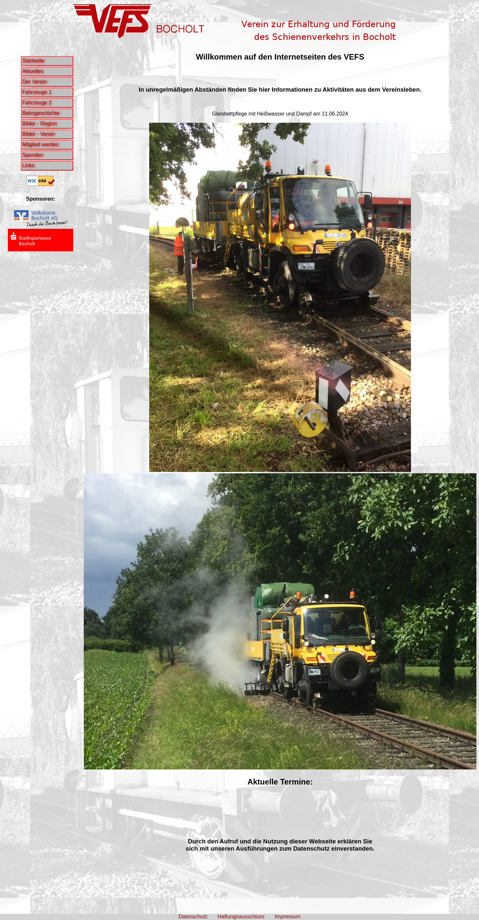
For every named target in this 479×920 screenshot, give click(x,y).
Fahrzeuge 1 (37, 92)
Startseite (33, 60)
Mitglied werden (40, 144)
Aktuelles (33, 71)
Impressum (288, 916)
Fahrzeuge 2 (37, 102)
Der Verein (34, 81)
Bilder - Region (39, 123)
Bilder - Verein (38, 134)
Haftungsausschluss (241, 916)
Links (28, 165)
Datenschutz (192, 916)
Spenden (32, 155)
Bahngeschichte (41, 113)
